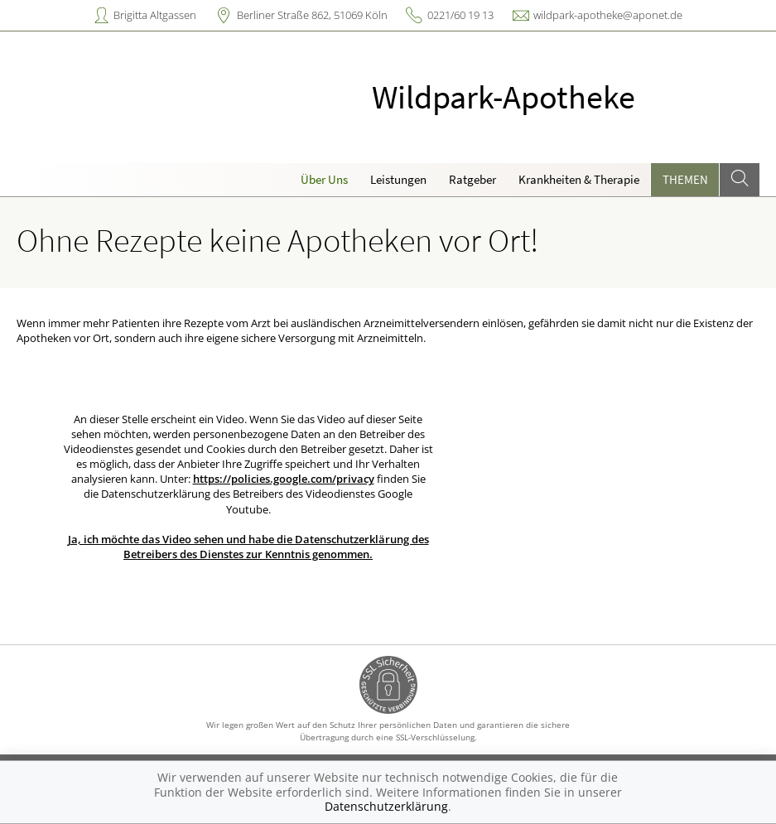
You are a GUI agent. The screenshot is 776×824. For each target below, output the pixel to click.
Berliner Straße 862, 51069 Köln (312, 14)
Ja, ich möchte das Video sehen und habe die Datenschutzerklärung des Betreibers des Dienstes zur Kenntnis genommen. (248, 546)
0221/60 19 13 (460, 14)
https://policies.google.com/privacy (283, 478)
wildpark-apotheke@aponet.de (607, 14)
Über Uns (324, 179)
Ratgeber (472, 179)
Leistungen (398, 179)
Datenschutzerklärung (386, 806)
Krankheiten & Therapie (578, 179)
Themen (685, 179)
